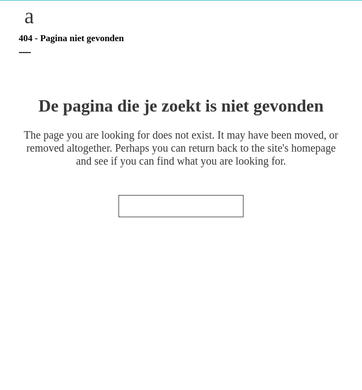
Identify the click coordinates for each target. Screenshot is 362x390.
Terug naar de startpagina (181, 205)
